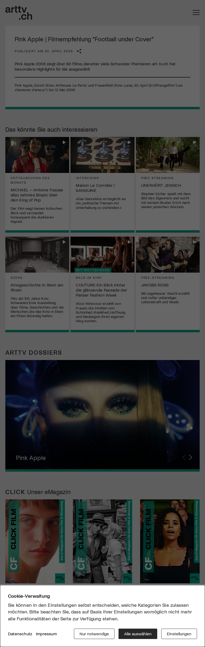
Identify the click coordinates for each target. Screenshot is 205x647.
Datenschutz (20, 633)
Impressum (46, 633)
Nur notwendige (94, 633)
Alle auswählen (138, 633)
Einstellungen (179, 633)
